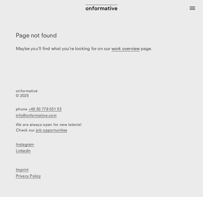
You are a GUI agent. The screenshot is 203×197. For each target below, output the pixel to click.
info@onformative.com (36, 115)
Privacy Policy (28, 176)
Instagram (25, 144)
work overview (126, 48)
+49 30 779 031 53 (45, 109)
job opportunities (51, 130)
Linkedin (23, 150)
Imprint (22, 169)
